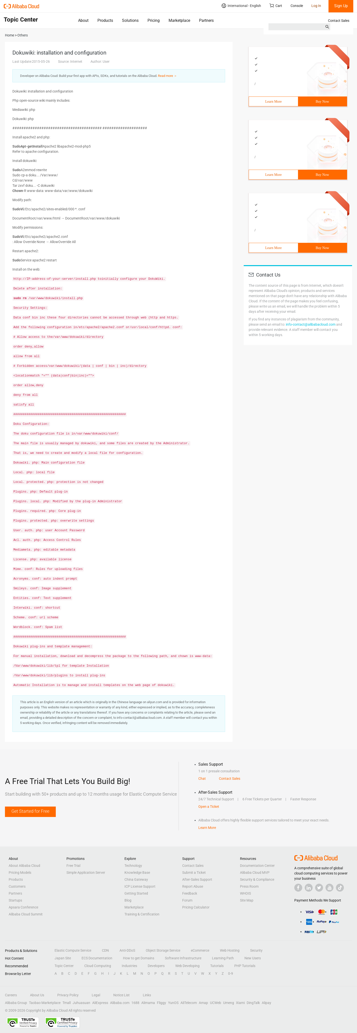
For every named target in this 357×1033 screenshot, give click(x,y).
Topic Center (64, 966)
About (83, 20)
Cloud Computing (97, 966)
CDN (105, 950)
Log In (316, 6)
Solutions (130, 20)
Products (105, 20)
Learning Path (223, 958)
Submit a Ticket (194, 873)
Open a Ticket (208, 807)
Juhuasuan (81, 1003)
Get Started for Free (30, 811)
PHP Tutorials (244, 966)
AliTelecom (188, 1003)
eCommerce (200, 950)
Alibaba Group (16, 1003)
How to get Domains (138, 958)
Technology (133, 866)
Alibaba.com (119, 1003)
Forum (187, 900)
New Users (252, 958)
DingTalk (253, 1003)
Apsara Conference (23, 907)
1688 (135, 1003)
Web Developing (187, 966)
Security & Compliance (257, 879)
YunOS (173, 1003)
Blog (127, 900)
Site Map (246, 900)
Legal (96, 995)
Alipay (266, 1003)
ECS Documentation (97, 958)
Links (147, 995)
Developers (156, 966)
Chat (202, 779)
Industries (129, 966)
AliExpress (100, 1003)
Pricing (154, 20)
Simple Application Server (85, 873)
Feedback (189, 893)
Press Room (249, 886)
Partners (206, 20)
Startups (15, 900)
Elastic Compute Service (73, 950)
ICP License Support (139, 886)
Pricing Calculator (195, 907)
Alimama (148, 1003)
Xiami (240, 1003)
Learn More (273, 101)
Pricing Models (20, 873)
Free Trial (73, 866)
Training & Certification (141, 914)
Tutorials (217, 966)
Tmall (66, 1003)
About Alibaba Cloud (24, 866)
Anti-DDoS (127, 950)
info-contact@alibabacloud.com (310, 324)
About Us (37, 995)
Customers (17, 886)
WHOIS (245, 893)
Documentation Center (257, 866)
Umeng (228, 1003)
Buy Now (322, 101)
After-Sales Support (197, 879)
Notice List (121, 995)
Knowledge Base (137, 873)
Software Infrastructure (183, 958)
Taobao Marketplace (44, 1003)
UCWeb (215, 1003)
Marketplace (179, 20)
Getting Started (136, 893)
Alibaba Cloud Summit (26, 914)
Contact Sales (338, 21)
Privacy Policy (68, 995)
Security (256, 950)
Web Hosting (229, 950)
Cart (275, 5)
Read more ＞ (167, 76)
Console (297, 6)
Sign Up (341, 5)
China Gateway (136, 879)
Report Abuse (192, 886)
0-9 (230, 973)
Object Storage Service (163, 950)
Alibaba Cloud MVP (254, 873)
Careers (11, 995)
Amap (203, 1003)
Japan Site (63, 958)
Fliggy (161, 1003)
